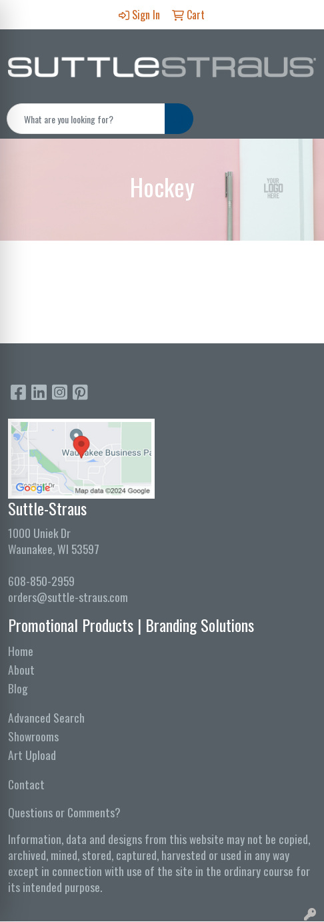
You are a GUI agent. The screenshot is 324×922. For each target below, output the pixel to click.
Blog (18, 688)
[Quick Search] (86, 118)
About (21, 669)
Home (20, 650)
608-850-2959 (41, 580)
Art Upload (32, 754)
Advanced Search (46, 717)
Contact (26, 784)
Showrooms (33, 736)
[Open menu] (297, 118)
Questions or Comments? (64, 812)
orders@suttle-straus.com (68, 596)
